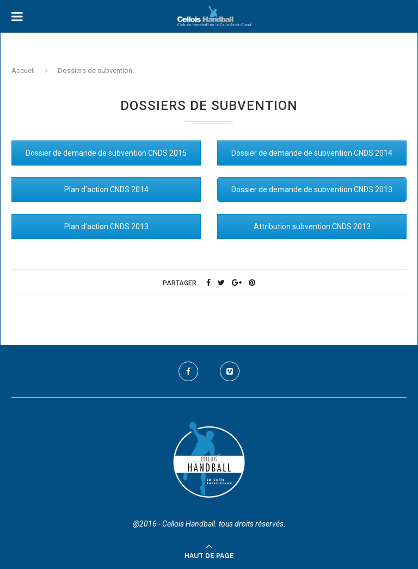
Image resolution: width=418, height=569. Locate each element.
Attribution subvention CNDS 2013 (312, 226)
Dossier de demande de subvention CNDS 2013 (311, 189)
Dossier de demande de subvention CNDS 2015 (106, 153)
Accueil (23, 70)
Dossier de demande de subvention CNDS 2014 (311, 153)
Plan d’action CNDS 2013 (106, 226)
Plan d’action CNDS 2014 (106, 189)
